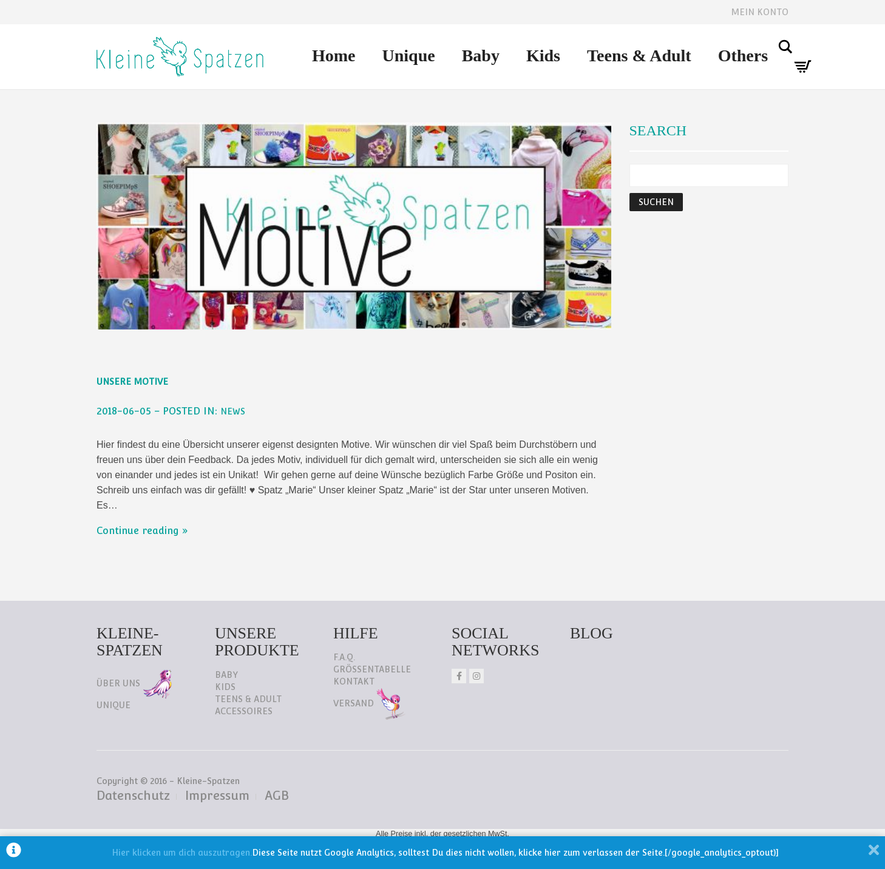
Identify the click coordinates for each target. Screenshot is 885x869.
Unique (408, 55)
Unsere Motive (132, 382)
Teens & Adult (639, 55)
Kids (543, 55)
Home (334, 55)
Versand (369, 703)
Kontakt (354, 681)
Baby (481, 55)
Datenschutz (133, 795)
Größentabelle (372, 669)
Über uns (134, 683)
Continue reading (138, 530)
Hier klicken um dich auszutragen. (182, 852)
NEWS (232, 411)
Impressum (217, 795)
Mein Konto (759, 12)
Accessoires (244, 711)
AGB (277, 795)
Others (743, 55)
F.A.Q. (344, 657)
